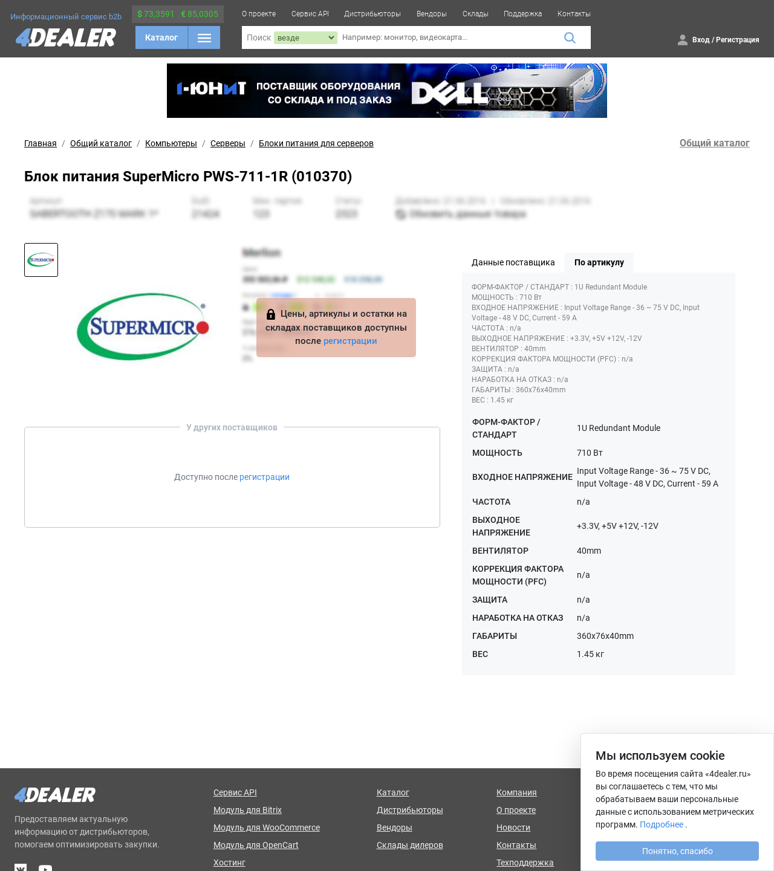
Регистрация (737, 40)
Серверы (228, 143)
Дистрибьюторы (372, 14)
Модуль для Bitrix (247, 810)
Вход (701, 40)
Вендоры (432, 14)
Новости (513, 827)
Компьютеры (171, 143)
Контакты (574, 14)
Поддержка (523, 14)
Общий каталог (101, 143)
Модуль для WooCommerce (266, 827)
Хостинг (229, 862)
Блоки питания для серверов (316, 143)
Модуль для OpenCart (256, 845)
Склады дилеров (410, 845)
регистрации (350, 340)
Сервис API (310, 14)
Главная (40, 143)
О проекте (259, 14)
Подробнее (661, 824)
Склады (476, 14)
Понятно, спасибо (677, 851)
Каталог (161, 37)
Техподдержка (525, 862)
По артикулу (599, 262)
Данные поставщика (513, 262)
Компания (516, 792)
